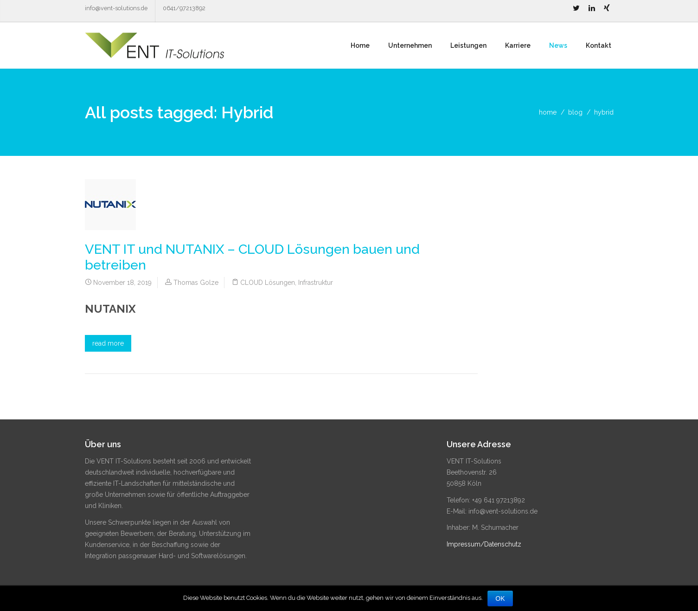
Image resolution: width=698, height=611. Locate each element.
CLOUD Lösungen (267, 282)
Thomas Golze (195, 282)
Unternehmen (410, 45)
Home (360, 45)
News (558, 45)
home (548, 112)
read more (108, 343)
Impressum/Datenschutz (484, 544)
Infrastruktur (315, 282)
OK (500, 598)
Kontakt (598, 45)
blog (575, 112)
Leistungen (468, 45)
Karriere (518, 45)
